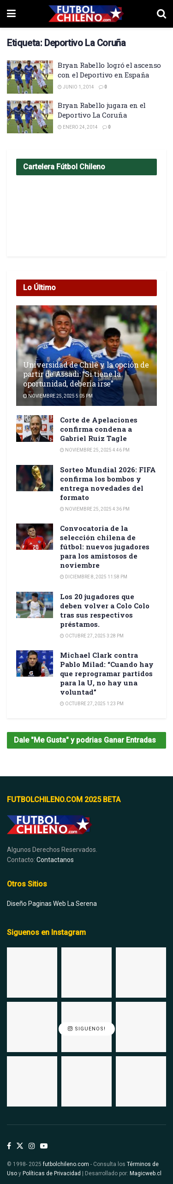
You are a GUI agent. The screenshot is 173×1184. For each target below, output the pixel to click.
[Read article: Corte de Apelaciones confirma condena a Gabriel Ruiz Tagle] (34, 428)
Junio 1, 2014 (76, 86)
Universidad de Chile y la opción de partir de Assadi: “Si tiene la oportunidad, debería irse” (86, 374)
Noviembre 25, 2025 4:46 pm (95, 449)
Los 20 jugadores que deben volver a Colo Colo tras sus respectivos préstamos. (104, 610)
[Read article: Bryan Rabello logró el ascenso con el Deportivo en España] (30, 77)
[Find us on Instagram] (32, 1146)
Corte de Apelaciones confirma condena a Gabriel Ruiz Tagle (98, 429)
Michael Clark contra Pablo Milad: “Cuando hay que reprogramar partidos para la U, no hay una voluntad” (107, 673)
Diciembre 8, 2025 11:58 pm (93, 576)
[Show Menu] (11, 14)
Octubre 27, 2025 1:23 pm (92, 703)
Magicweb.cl (145, 1173)
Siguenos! (87, 1029)
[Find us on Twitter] (20, 1146)
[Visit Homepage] (86, 14)
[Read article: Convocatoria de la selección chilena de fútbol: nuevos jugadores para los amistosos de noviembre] (34, 537)
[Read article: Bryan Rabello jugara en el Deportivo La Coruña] (30, 117)
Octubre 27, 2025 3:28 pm (92, 635)
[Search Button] (161, 14)
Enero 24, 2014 (78, 127)
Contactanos (55, 859)
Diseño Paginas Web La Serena (52, 903)
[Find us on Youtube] (44, 1146)
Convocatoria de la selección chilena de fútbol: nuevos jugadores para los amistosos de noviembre (104, 547)
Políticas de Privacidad (52, 1173)
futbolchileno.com (66, 1164)
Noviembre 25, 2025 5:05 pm (58, 396)
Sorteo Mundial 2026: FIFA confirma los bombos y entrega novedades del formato (108, 483)
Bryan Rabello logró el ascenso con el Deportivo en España (109, 69)
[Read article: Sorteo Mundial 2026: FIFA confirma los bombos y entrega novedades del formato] (34, 478)
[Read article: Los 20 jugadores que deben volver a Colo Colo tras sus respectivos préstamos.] (34, 605)
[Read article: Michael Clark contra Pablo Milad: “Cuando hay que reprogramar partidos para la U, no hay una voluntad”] (34, 663)
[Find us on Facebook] (9, 1146)
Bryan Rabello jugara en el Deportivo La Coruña (102, 110)
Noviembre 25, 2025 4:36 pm (95, 509)
